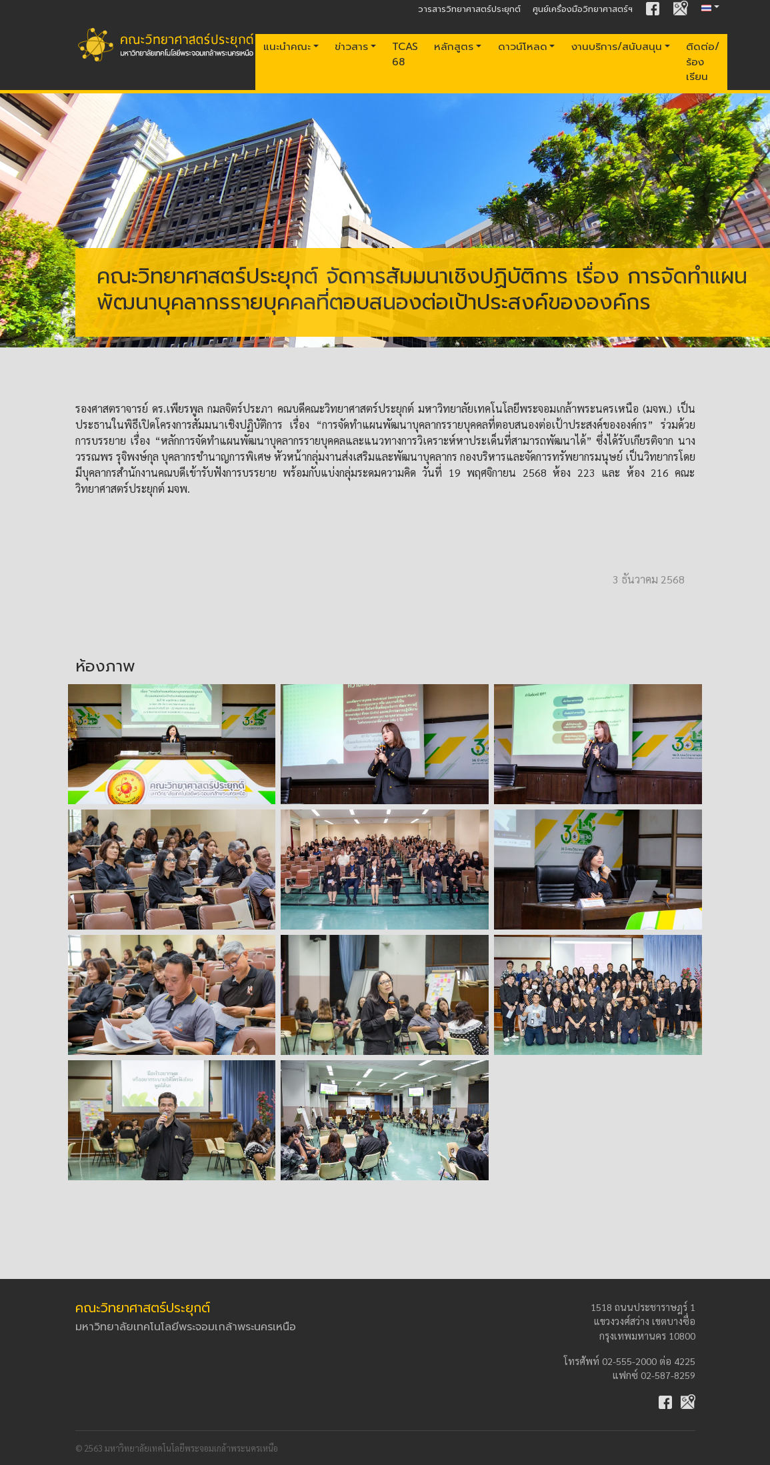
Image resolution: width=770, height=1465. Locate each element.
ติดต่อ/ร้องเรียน (702, 62)
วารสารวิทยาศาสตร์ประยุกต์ (469, 9)
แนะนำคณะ (287, 46)
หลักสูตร (453, 46)
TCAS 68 (405, 54)
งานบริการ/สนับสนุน (616, 46)
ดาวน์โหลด (522, 46)
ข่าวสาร (351, 46)
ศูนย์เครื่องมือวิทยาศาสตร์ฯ (583, 9)
